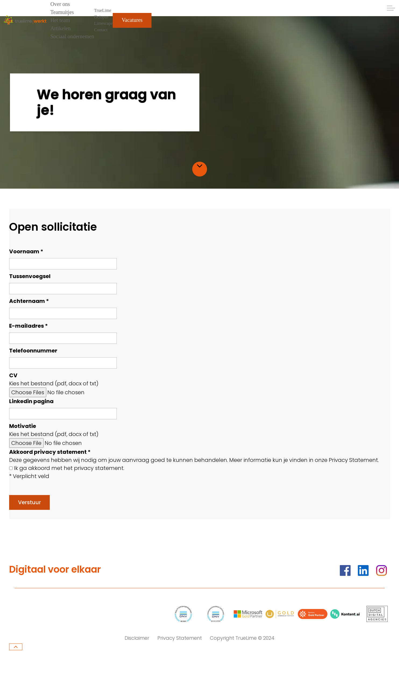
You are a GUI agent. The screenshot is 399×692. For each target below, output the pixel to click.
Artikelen (60, 28)
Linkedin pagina (31, 401)
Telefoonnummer (33, 350)
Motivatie (22, 426)
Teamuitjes (62, 12)
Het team (60, 20)
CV (13, 375)
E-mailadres (28, 326)
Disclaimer (137, 638)
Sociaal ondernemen (72, 36)
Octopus (101, 17)
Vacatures (132, 20)
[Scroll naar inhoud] (199, 166)
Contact (101, 29)
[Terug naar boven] (15, 646)
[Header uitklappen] (391, 8)
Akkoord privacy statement (50, 452)
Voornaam (26, 251)
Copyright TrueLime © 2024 (242, 638)
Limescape (103, 23)
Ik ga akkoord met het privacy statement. (69, 468)
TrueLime (102, 10)
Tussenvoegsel (30, 276)
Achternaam (29, 301)
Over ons (60, 4)
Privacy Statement (179, 638)
